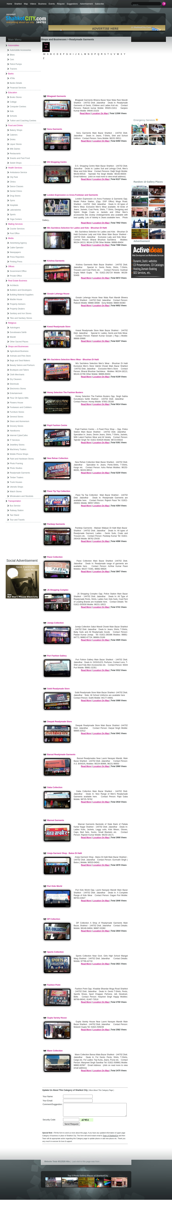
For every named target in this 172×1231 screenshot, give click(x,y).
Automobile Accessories (20, 50)
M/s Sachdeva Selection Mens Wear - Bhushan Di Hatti (73, 359)
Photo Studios (16, 468)
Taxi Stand (14, 515)
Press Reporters (17, 257)
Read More (85, 113)
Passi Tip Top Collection (58, 491)
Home (9, 4)
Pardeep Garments (56, 524)
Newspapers (15, 252)
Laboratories (15, 210)
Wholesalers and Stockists (21, 496)
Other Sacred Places (19, 341)
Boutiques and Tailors (19, 370)
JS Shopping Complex (57, 590)
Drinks (13, 139)
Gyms (12, 200)
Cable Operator (17, 247)
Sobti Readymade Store (58, 689)
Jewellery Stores (17, 445)
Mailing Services (15, 224)
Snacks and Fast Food (20, 158)
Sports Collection (55, 952)
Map (26, 4)
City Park (14, 177)
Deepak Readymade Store (59, 721)
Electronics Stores (18, 388)
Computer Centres (18, 106)
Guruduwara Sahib (18, 332)
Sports (13, 214)
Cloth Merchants (17, 374)
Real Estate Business (17, 281)
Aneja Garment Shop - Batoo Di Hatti (64, 853)
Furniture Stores (17, 412)
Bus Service (15, 506)
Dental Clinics (16, 191)
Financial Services (18, 88)
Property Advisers (18, 304)
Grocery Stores (16, 426)
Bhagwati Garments (56, 96)
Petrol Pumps (16, 64)
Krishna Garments (56, 261)
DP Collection (53, 919)
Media (11, 238)
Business (42, 4)
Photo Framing (16, 463)
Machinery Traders (18, 449)
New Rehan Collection (57, 458)
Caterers (14, 135)
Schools (13, 116)
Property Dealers (17, 309)
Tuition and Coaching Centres (23, 120)
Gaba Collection (54, 787)
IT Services (15, 440)
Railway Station (17, 510)
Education (12, 92)
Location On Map (100, 113)
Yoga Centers (16, 219)
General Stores (16, 417)
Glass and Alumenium (19, 421)
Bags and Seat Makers (20, 360)
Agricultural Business (19, 351)
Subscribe (99, 4)
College (13, 102)
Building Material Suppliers (22, 295)
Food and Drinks (15, 125)
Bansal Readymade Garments (61, 754)
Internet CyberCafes (19, 435)
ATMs (12, 78)
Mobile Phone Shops (19, 454)
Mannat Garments (55, 820)
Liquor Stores (16, 144)
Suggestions (72, 4)
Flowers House (16, 402)
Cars (12, 59)
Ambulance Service (18, 172)
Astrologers (15, 327)
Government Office (18, 271)
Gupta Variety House (57, 1018)
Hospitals (14, 205)
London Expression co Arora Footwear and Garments (72, 195)
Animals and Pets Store (20, 356)
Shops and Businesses (18, 346)
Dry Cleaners (16, 379)
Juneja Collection (55, 623)
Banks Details (16, 83)
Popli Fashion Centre (57, 425)
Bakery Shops (16, 130)
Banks (11, 74)
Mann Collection (55, 1051)
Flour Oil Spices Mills (19, 398)
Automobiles (13, 45)
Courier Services (17, 229)
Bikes (12, 55)
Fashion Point (53, 985)
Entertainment (16, 393)
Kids (12, 111)
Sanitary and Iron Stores (20, 313)
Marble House (16, 299)
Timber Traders (16, 477)
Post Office (15, 233)
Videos (33, 4)
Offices (11, 266)
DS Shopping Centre (57, 162)
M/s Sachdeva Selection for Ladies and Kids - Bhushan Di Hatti (77, 228)
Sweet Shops (16, 163)
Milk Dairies (15, 149)
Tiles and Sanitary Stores (21, 318)
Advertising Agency (18, 243)
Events (52, 4)
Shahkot (18, 4)
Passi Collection (55, 557)
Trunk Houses (16, 482)
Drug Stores (15, 196)
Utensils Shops (16, 487)
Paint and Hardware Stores (22, 459)
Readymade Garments (20, 473)
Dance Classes (16, 186)
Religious (12, 323)
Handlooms (15, 431)
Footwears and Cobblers (21, 407)
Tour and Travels (17, 520)
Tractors (13, 69)
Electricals (14, 384)
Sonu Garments (54, 129)
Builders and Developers (21, 290)
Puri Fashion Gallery (57, 656)
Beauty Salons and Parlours (22, 365)
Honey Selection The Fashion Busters (65, 392)
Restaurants (15, 153)
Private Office (16, 276)
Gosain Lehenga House (58, 294)
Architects (14, 285)
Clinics (13, 182)
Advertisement (86, 4)
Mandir (13, 337)
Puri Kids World (54, 886)
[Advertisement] (24, 539)
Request (61, 4)
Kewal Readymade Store (58, 326)
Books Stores (16, 97)
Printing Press (16, 261)
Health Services (15, 168)
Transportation (14, 501)
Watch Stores (16, 491)
